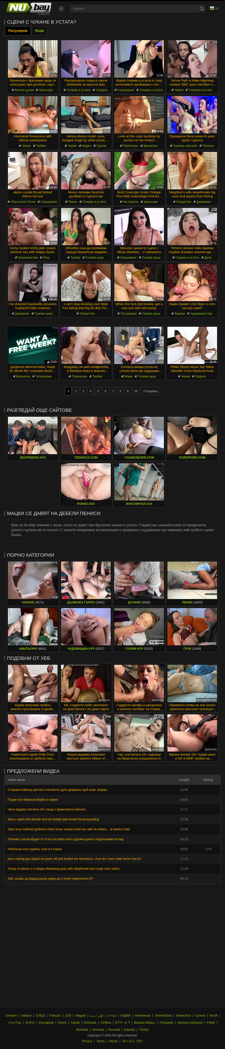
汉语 (68, 1015)
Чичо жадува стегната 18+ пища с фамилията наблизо (47, 809)
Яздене (179, 313)
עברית (112, 1015)
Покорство (183, 201)
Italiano (26, 1015)
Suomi (62, 1022)
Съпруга (101, 90)
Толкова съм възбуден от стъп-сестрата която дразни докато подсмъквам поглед (65, 839)
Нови (39, 31)
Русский (114, 1029)
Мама (128, 376)
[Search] (201, 8)
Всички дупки (24, 90)
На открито (130, 201)
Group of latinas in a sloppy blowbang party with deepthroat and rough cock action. (64, 868)
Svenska (98, 1029)
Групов (101, 145)
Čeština (106, 1022)
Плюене (208, 145)
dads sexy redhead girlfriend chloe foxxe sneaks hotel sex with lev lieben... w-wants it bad (69, 829)
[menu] (61, 8)
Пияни (72, 201)
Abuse (113, 1041)
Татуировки (128, 313)
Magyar (81, 1015)
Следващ (150, 391)
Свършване (126, 90)
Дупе (207, 257)
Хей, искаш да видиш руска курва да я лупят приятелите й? (50, 878)
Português (167, 1022)
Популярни (17, 31)
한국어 (30, 1022)
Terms (100, 1041)
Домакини (203, 201)
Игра (46, 257)
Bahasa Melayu (144, 1022)
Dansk (75, 1022)
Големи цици (94, 257)
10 (136, 391)
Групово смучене (185, 145)
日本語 (40, 1015)
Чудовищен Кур (201, 313)
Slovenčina (183, 1015)
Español (129, 1029)
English (125, 1015)
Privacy (87, 1041)
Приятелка (130, 145)
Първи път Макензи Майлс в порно (33, 799)
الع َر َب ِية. (97, 1015)
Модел (86, 145)
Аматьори (46, 90)
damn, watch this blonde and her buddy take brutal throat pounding (53, 819)
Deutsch (11, 1015)
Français (55, 1015)
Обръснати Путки (23, 201)
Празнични (79, 376)
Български (46, 1022)
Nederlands (143, 1015)
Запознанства (28, 257)
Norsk (214, 1015)
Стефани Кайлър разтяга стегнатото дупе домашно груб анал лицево (57, 789)
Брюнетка (150, 145)
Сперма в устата (78, 90)
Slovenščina (163, 1015)
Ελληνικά (90, 1022)
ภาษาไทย (14, 1022)
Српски (200, 1015)
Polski (211, 1022)
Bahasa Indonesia (190, 1022)
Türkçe (144, 1029)
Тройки (41, 145)
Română (82, 1029)
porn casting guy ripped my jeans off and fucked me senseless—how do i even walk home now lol (74, 858)
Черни (178, 90)
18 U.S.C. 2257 (132, 1041)
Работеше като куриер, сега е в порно (35, 849)
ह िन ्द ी (122, 1022)
